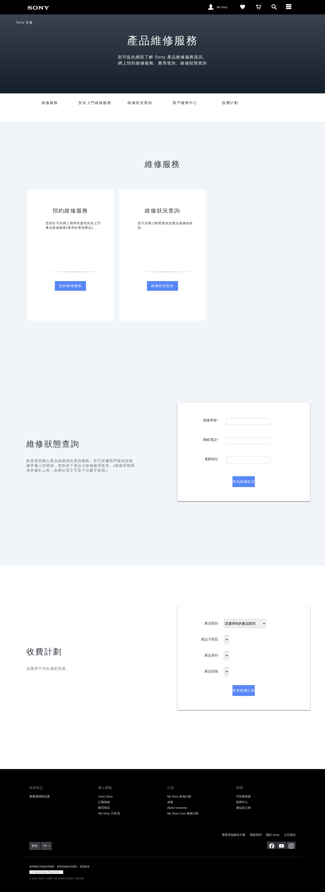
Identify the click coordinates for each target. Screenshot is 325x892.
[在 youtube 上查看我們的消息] (281, 845)
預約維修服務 (70, 286)
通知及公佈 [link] (243, 807)
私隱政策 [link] (85, 866)
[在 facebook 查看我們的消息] (271, 845)
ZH (45, 845)
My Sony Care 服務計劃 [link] (182, 813)
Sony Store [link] (105, 796)
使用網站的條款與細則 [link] (42, 866)
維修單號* (210, 419)
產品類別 (211, 622)
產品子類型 (209, 638)
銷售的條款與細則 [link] (67, 866)
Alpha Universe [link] (177, 807)
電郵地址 (211, 458)
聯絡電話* (210, 439)
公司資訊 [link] (290, 835)
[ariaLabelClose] (290, 7)
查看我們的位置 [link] (39, 796)
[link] (38, 7)
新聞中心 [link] (242, 802)
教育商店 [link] (104, 807)
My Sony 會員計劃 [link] (179, 796)
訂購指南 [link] (104, 802)
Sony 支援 (24, 22)
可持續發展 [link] (243, 796)
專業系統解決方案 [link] (233, 835)
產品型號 (211, 670)
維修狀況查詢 (162, 286)
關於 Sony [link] (272, 835)
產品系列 (211, 654)
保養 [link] (170, 802)
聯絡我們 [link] (256, 835)
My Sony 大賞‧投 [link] (109, 813)
